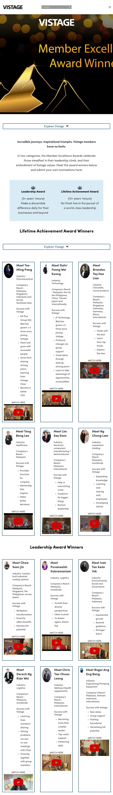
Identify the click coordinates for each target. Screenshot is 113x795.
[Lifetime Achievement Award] (80, 188)
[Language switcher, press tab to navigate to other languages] (56, 7)
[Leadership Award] (33, 188)
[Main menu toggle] (110, 7)
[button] (56, 126)
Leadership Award (33, 191)
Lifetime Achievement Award (79, 191)
